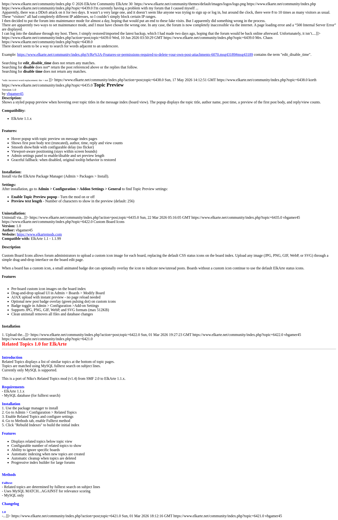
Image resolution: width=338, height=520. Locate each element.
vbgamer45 (15, 94)
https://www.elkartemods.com (39, 234)
